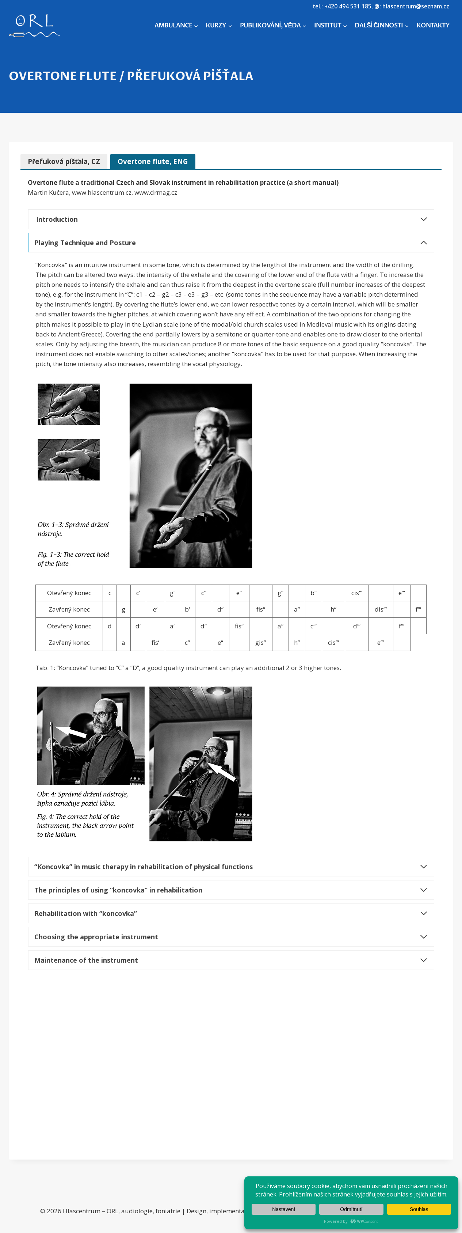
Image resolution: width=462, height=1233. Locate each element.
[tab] (63, 161)
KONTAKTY (433, 25)
